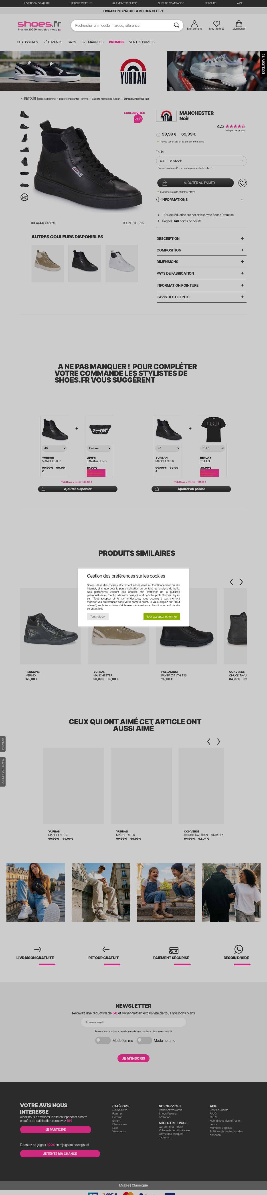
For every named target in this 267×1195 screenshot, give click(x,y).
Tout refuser (98, 616)
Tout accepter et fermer (161, 616)
